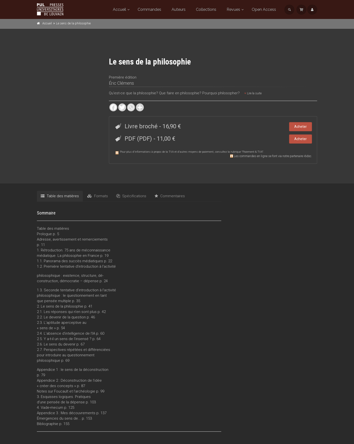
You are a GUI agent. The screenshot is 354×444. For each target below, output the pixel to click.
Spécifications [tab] (131, 196)
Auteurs (179, 9)
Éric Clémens (121, 83)
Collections (206, 9)
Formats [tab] (97, 196)
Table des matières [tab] (60, 196)
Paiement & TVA (252, 151)
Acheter (300, 127)
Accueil (119, 9)
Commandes (149, 9)
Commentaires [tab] (170, 196)
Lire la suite (253, 93)
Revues (233, 9)
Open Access (264, 9)
